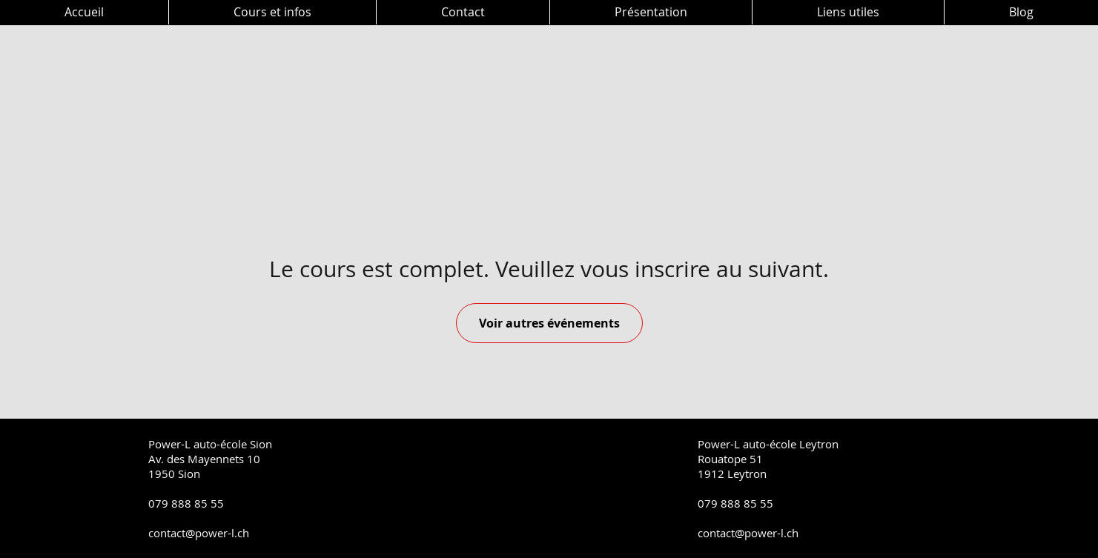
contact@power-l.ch (198, 532)
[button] (272, 12)
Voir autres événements (549, 323)
